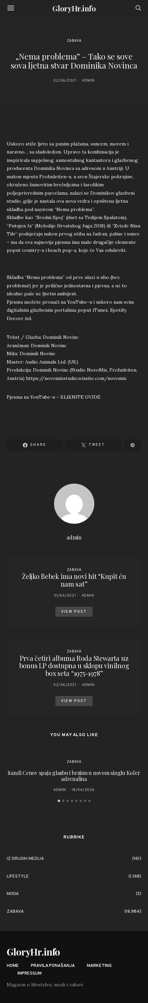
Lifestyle (18, 876)
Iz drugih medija (25, 859)
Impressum (29, 973)
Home (13, 966)
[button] (59, 801)
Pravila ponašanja (53, 966)
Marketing (99, 966)
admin (88, 80)
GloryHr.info (74, 8)
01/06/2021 (65, 595)
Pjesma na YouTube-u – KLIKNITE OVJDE (53, 397)
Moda (13, 894)
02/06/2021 (65, 80)
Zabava (74, 40)
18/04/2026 (83, 790)
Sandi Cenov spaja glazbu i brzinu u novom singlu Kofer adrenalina (74, 775)
